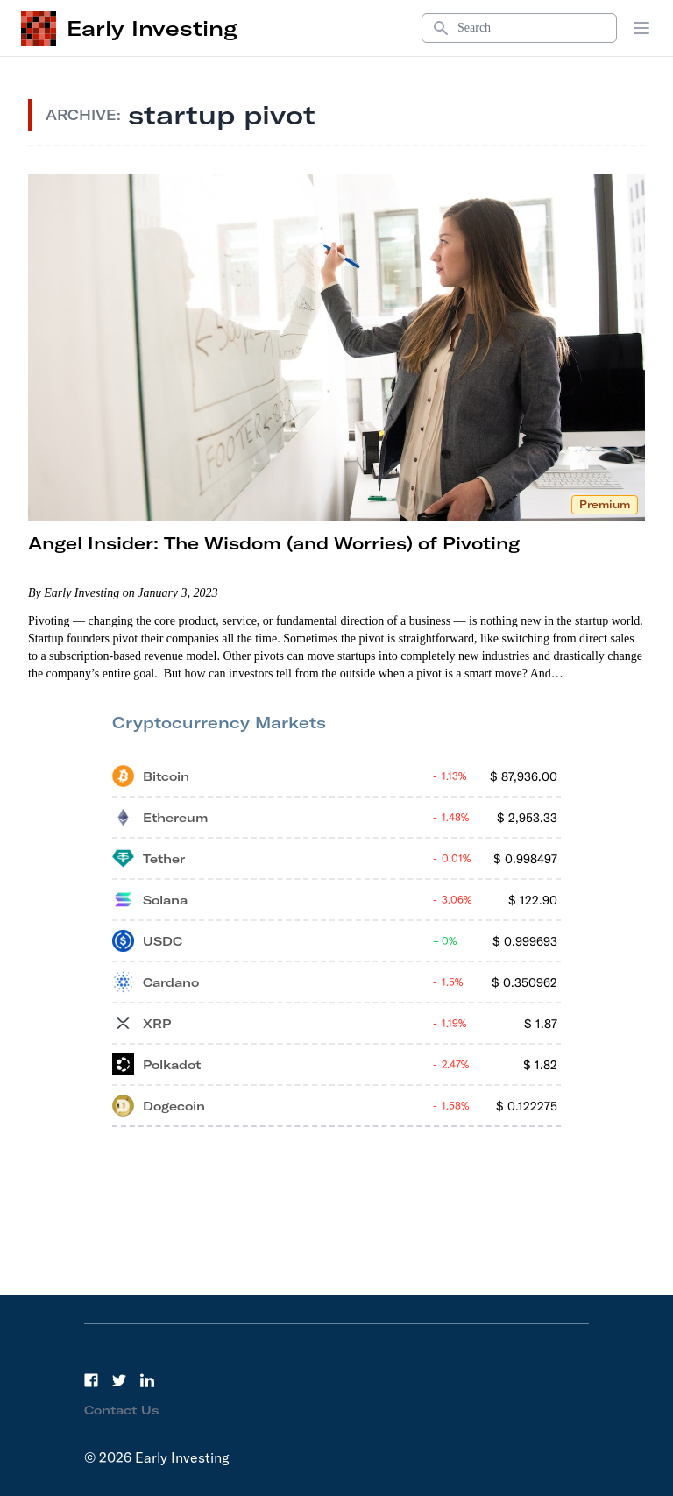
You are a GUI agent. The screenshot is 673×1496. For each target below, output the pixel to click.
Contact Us (121, 1410)
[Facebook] (91, 1380)
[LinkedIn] (147, 1380)
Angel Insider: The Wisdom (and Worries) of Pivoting (274, 543)
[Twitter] (119, 1380)
